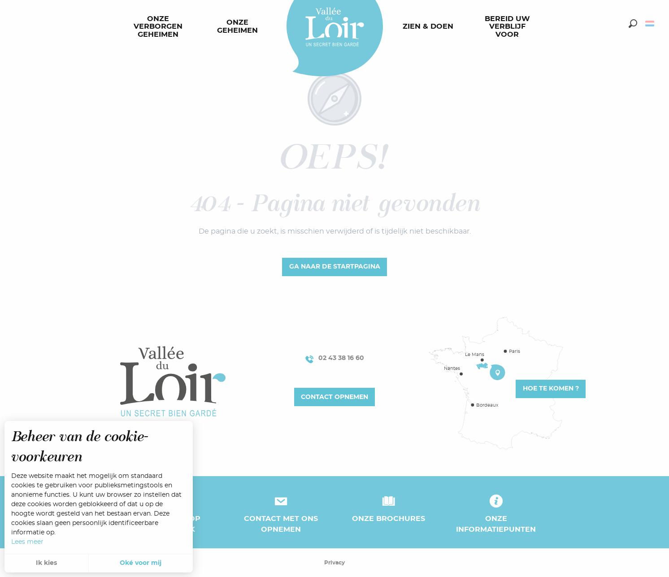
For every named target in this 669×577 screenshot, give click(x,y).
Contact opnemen (334, 397)
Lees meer (27, 542)
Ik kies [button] (46, 563)
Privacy (334, 562)
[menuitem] (160, 26)
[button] (633, 23)
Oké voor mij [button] (140, 563)
